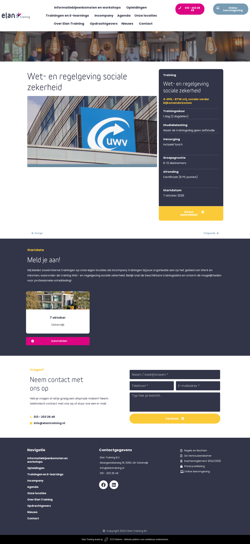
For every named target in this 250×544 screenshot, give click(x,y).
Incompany (104, 15)
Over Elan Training (70, 23)
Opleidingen (137, 7)
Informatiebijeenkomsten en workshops (88, 7)
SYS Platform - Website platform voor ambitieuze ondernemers (139, 539)
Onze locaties (146, 15)
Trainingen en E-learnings (68, 15)
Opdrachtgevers (104, 23)
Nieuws (128, 23)
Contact (146, 23)
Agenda (124, 15)
